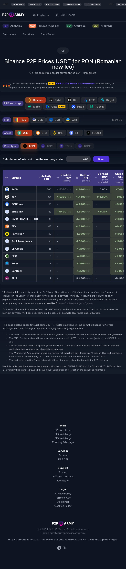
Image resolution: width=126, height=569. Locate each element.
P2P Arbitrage (63, 430)
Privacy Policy (63, 493)
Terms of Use (63, 497)
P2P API (63, 459)
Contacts (63, 480)
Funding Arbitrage (63, 442)
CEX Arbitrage (63, 434)
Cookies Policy (63, 505)
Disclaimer (63, 501)
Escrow (63, 455)
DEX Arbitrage (63, 438)
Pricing (63, 472)
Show (101, 159)
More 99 (117, 119)
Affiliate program (63, 476)
